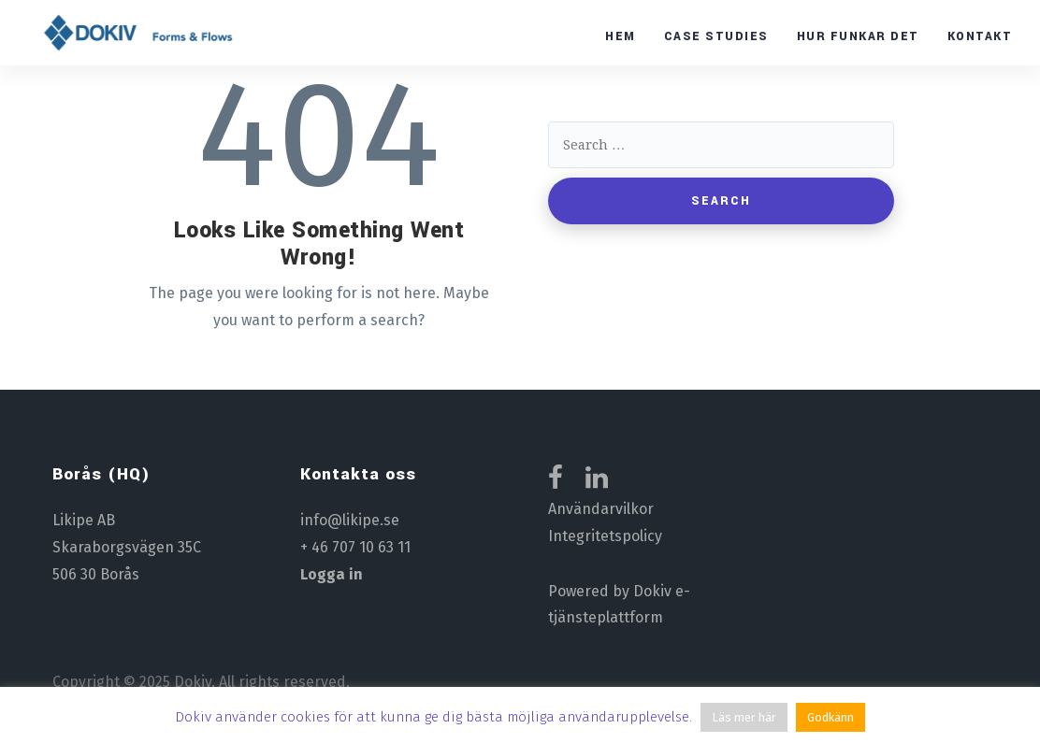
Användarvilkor (601, 509)
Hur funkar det (858, 36)
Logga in (331, 574)
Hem (620, 36)
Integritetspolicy (605, 536)
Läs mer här (744, 717)
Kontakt (980, 36)
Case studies (716, 36)
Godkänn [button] (830, 717)
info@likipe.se (349, 520)
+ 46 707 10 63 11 (355, 547)
